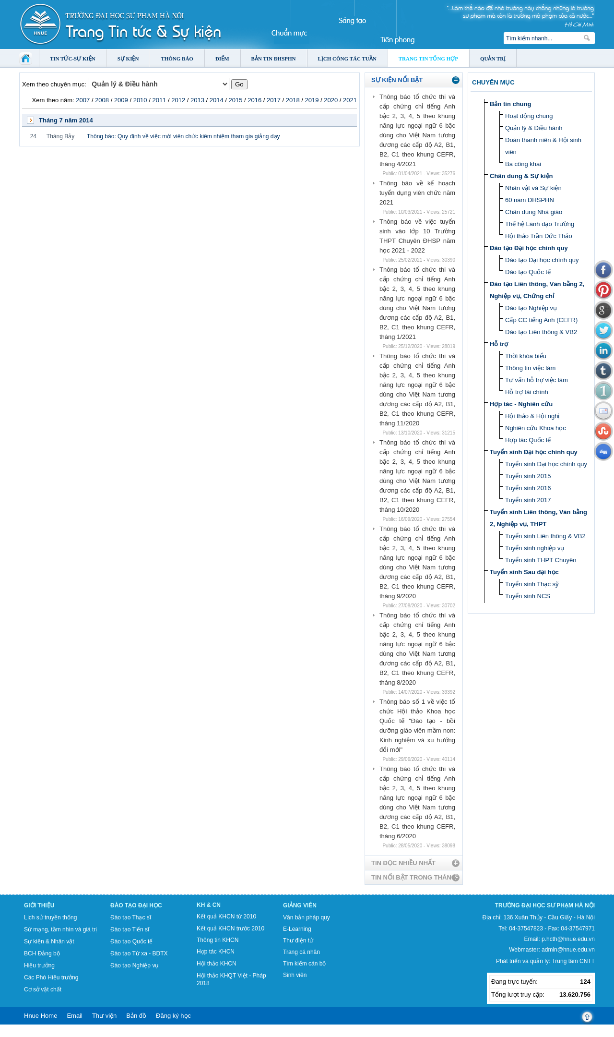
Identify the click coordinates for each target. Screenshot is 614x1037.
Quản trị (493, 58)
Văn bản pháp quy (306, 917)
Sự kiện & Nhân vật (49, 941)
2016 (254, 100)
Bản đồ (136, 1015)
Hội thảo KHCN (216, 963)
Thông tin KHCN (217, 940)
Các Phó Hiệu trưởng (51, 977)
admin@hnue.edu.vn (568, 949)
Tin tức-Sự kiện (72, 58)
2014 (217, 100)
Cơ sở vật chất (42, 989)
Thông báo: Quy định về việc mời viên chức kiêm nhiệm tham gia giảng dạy (183, 136)
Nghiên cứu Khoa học (535, 428)
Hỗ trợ (499, 344)
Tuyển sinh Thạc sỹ (532, 584)
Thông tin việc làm (530, 368)
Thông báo (177, 58)
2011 (159, 100)
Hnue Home (40, 1015)
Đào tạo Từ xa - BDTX (138, 953)
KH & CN (209, 905)
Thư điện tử (298, 940)
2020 (331, 100)
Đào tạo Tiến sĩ (129, 929)
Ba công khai (523, 164)
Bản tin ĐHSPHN (273, 58)
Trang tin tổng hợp (428, 58)
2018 (293, 100)
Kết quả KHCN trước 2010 (230, 928)
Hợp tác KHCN (216, 951)
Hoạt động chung (529, 116)
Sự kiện (128, 58)
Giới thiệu (39, 905)
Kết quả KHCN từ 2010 (226, 916)
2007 (83, 100)
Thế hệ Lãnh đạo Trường (539, 224)
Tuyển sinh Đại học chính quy (534, 452)
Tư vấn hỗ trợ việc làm (536, 380)
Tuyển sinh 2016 (528, 488)
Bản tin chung (510, 104)
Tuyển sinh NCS (527, 596)
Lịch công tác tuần (347, 58)
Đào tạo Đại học (136, 905)
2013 (197, 100)
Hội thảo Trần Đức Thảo (538, 236)
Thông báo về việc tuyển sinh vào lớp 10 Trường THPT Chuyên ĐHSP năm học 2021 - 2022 (417, 236)
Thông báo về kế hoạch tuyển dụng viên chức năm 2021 (417, 193)
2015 (235, 100)
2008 (102, 100)
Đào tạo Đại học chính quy (529, 248)
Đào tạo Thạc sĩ (130, 917)
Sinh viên (295, 975)
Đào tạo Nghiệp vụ (531, 308)
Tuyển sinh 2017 (528, 500)
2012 (178, 100)
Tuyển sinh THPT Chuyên (540, 560)
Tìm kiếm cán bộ (304, 963)
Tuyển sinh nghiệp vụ (534, 548)
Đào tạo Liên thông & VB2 (541, 332)
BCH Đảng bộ (42, 953)
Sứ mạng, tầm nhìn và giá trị (60, 929)
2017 (274, 100)
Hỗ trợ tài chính (526, 392)
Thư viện (104, 1015)
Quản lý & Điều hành (534, 128)
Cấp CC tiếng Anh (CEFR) (541, 320)
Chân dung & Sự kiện (521, 176)
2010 (140, 100)
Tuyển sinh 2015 (528, 476)
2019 (312, 100)
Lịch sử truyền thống (50, 917)
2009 (121, 100)
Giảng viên (300, 905)
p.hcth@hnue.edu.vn (568, 939)
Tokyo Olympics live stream (35, 1033)
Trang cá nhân (301, 952)
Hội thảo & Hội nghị (532, 416)
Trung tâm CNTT (573, 961)
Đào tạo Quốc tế (528, 272)
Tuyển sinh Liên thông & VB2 (545, 536)
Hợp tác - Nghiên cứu (521, 404)
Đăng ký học (173, 1015)
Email (75, 1015)
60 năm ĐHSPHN (529, 200)
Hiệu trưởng (39, 965)
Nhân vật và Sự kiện (533, 188)
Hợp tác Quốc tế (528, 440)
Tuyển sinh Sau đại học (524, 572)
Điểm (222, 58)
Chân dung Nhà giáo (533, 212)
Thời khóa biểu (525, 356)
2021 (350, 100)
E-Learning (297, 929)
